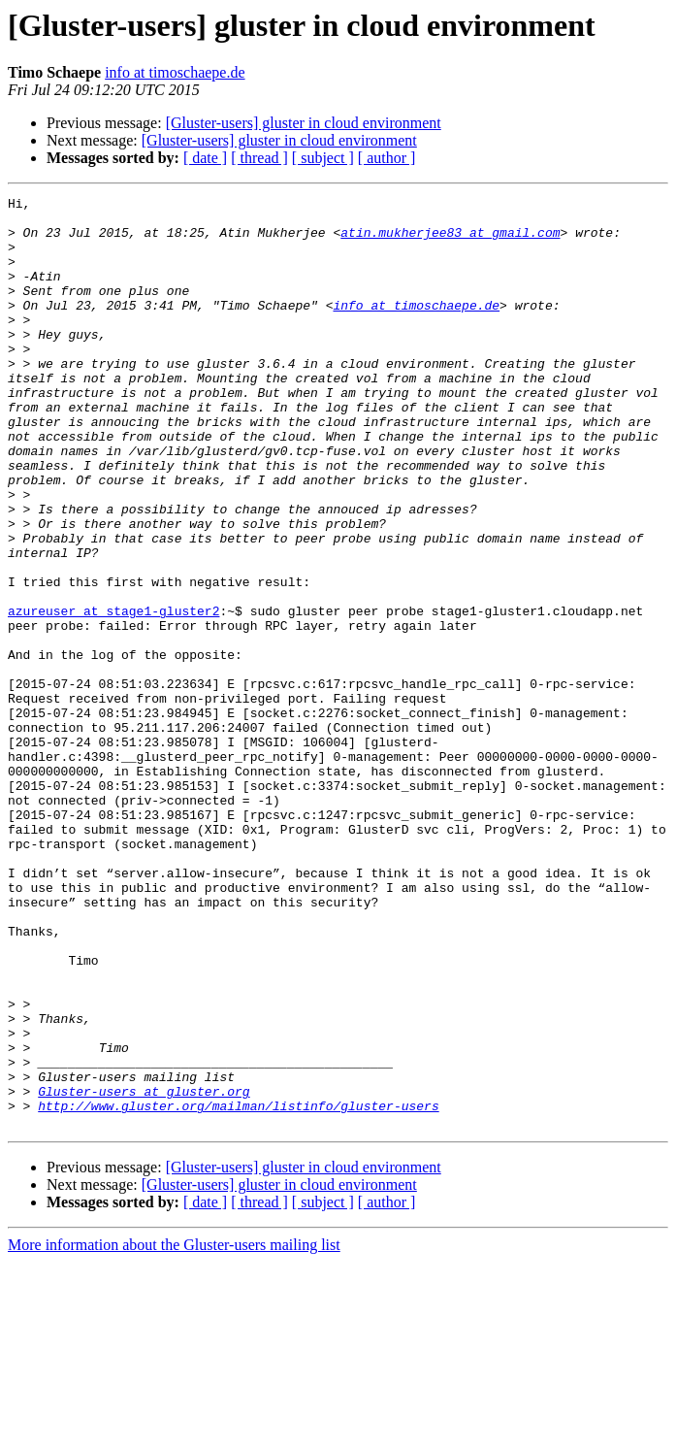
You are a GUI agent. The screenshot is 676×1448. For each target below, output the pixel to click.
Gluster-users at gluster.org (143, 1271)
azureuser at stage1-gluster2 (113, 695)
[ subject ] (323, 157)
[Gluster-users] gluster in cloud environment (303, 123)
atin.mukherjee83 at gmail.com (450, 240)
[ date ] (205, 157)
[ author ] (387, 157)
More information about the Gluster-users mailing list (174, 1431)
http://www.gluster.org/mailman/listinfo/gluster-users (238, 1289)
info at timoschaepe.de (174, 72)
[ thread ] (259, 157)
